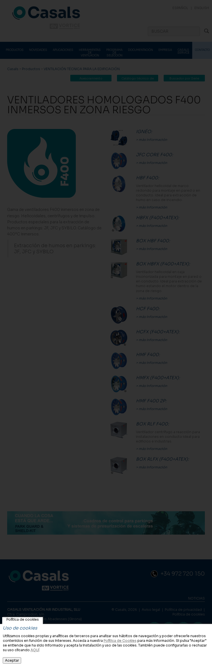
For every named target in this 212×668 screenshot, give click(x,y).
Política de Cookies (120, 641)
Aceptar (12, 660)
